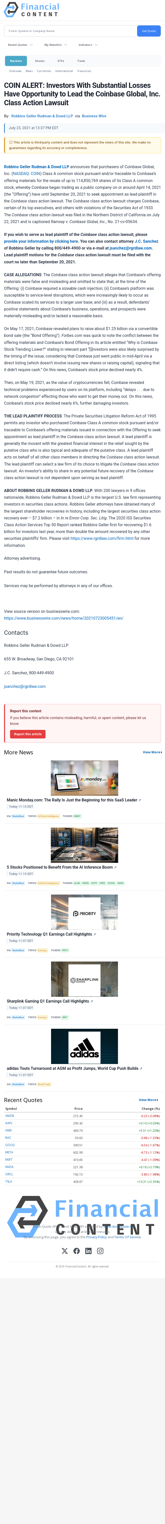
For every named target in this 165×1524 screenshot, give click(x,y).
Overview (15, 71)
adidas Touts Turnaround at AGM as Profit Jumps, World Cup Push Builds (74, 1068)
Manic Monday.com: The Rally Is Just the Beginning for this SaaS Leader (74, 800)
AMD (8, 1130)
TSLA (8, 1181)
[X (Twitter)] (65, 1251)
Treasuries (84, 71)
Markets (16, 61)
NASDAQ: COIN (26, 173)
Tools (81, 61)
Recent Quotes (17, 45)
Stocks (40, 61)
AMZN (85, 883)
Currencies (44, 71)
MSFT (9, 1159)
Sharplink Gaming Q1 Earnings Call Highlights (50, 1001)
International (64, 71)
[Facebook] (76, 1251)
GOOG (10, 1145)
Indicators (85, 45)
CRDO (102, 883)
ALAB (77, 883)
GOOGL (111, 883)
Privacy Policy (96, 1237)
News (29, 71)
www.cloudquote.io (118, 1226)
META (9, 1152)
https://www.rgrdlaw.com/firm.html (101, 538)
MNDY (77, 816)
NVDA (121, 883)
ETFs (61, 61)
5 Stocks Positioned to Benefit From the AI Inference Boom (62, 867)
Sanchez (150, 241)
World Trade (44, 1084)
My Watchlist (53, 45)
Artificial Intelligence (48, 816)
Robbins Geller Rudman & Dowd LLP (36, 166)
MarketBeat (18, 816)
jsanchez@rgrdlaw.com (131, 248)
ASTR (94, 883)
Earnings (42, 950)
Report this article (28, 734)
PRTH (65, 950)
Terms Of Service (127, 1237)
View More (151, 752)
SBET (65, 1017)
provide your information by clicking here (41, 241)
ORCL (9, 1174)
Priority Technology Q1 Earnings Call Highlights (51, 934)
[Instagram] (100, 1251)
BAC (8, 1138)
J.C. (138, 241)
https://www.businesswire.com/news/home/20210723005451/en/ (63, 618)
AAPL (9, 1123)
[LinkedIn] (88, 1251)
